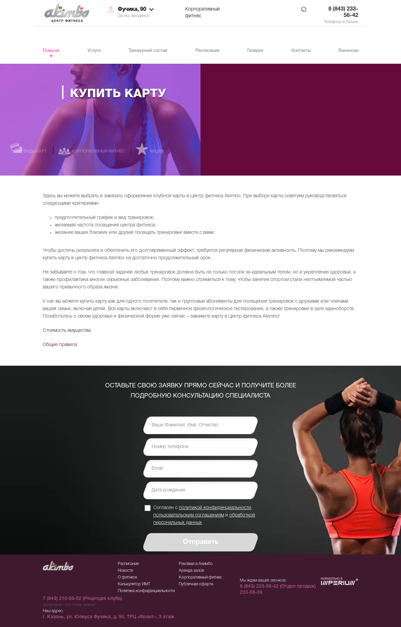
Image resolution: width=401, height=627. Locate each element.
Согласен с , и (204, 515)
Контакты (301, 51)
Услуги (94, 51)
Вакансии (348, 51)
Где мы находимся (133, 16)
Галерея (255, 51)
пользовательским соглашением (188, 515)
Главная (51, 51)
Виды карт (35, 151)
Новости (125, 570)
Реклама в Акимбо (196, 564)
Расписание (207, 51)
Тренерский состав (148, 51)
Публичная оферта (196, 584)
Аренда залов (191, 570)
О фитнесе (127, 577)
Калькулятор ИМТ (134, 584)
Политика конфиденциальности (146, 591)
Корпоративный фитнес (202, 12)
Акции (157, 151)
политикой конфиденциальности (215, 508)
